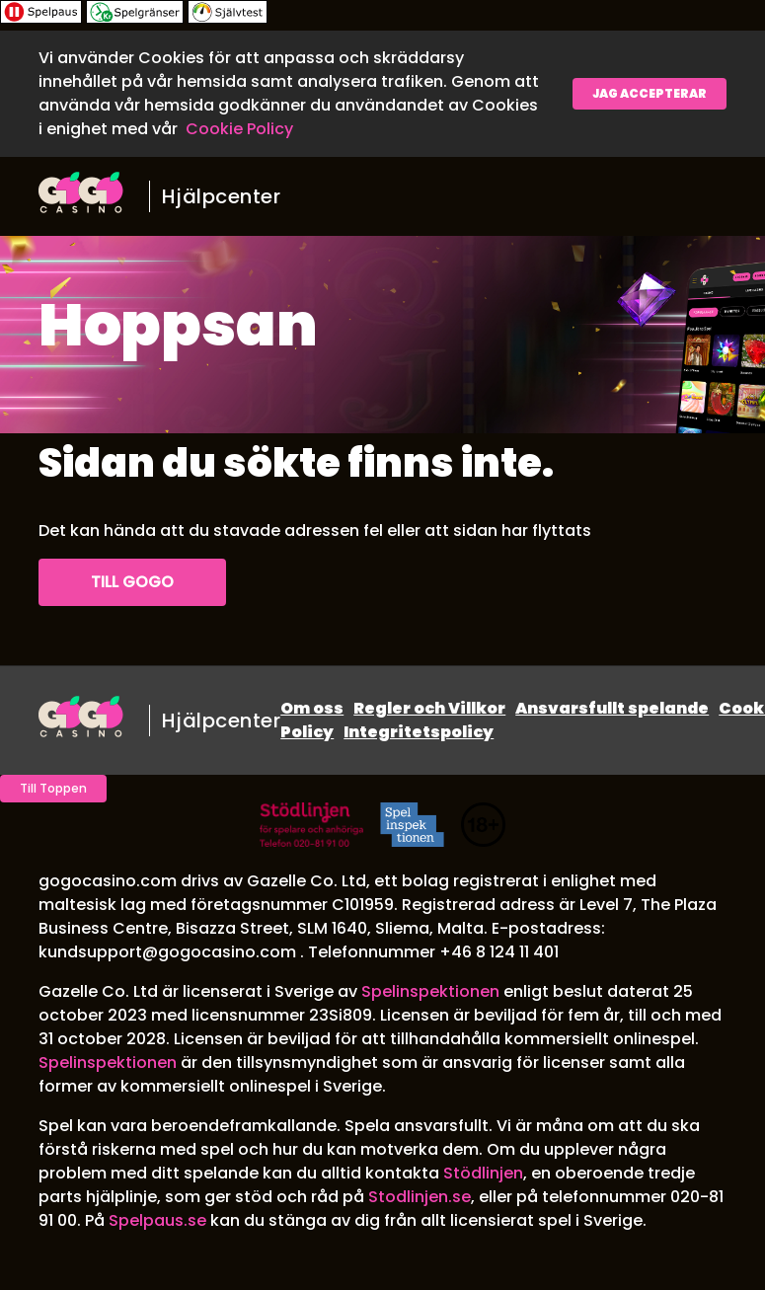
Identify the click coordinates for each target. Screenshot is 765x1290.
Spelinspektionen (430, 991)
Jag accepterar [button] (649, 93)
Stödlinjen (483, 1173)
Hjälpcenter (221, 196)
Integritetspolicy (419, 732)
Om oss (312, 708)
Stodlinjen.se (419, 1196)
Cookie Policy (239, 128)
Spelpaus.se (157, 1220)
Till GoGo (132, 581)
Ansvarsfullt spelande (612, 708)
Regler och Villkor (429, 708)
